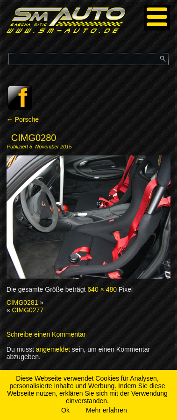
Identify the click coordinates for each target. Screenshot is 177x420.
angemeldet (53, 349)
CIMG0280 (34, 138)
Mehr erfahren (106, 410)
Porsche (23, 119)
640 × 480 (102, 289)
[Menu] (157, 17)
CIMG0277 (27, 310)
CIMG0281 (22, 302)
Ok (65, 410)
